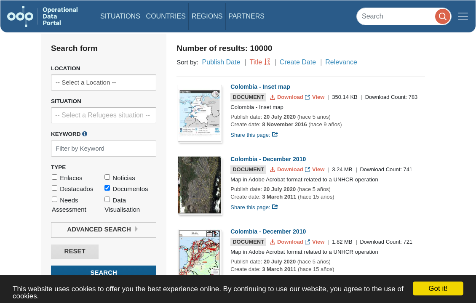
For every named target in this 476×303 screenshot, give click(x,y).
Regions (207, 16)
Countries (166, 16)
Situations (120, 16)
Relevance (341, 62)
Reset (75, 251)
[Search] (404, 16)
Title (256, 62)
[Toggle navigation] (463, 16)
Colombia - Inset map (260, 86)
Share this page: (254, 135)
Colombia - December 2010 (268, 159)
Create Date (298, 62)
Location (65, 68)
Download (287, 97)
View (315, 97)
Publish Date (221, 62)
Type (58, 167)
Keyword (69, 133)
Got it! (437, 288)
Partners (246, 16)
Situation (66, 101)
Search (103, 272)
